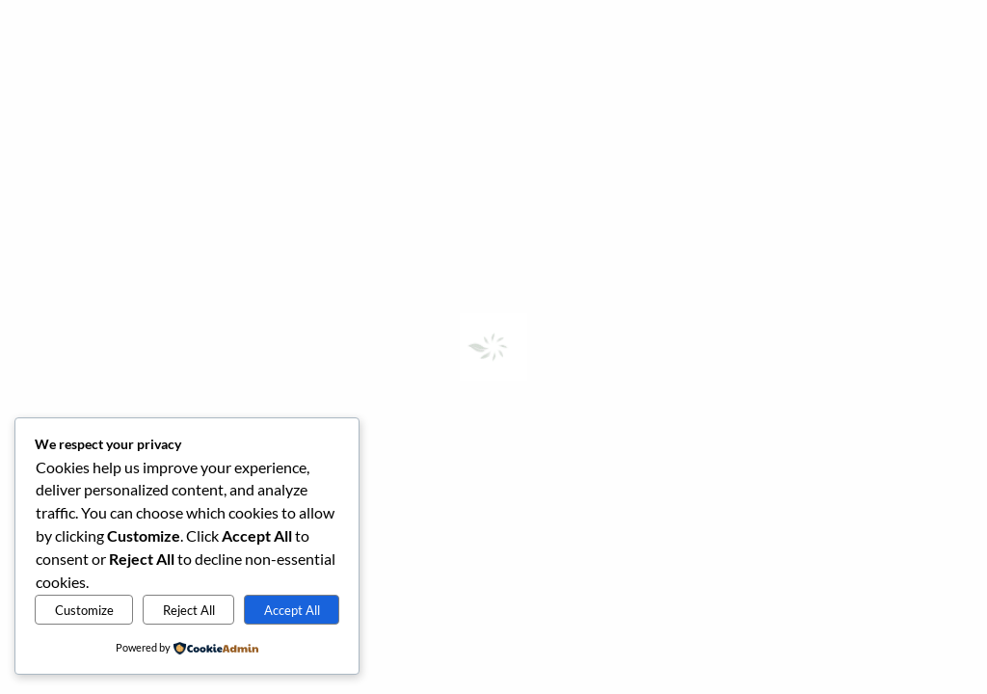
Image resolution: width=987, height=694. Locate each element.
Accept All (292, 610)
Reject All (189, 610)
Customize (84, 610)
